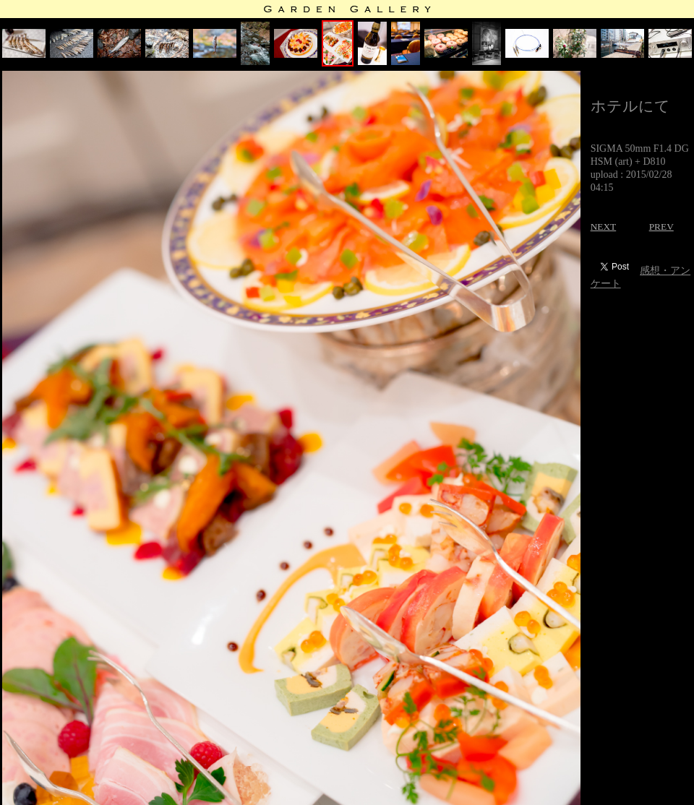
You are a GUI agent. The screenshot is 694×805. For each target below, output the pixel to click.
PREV (661, 226)
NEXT (604, 226)
